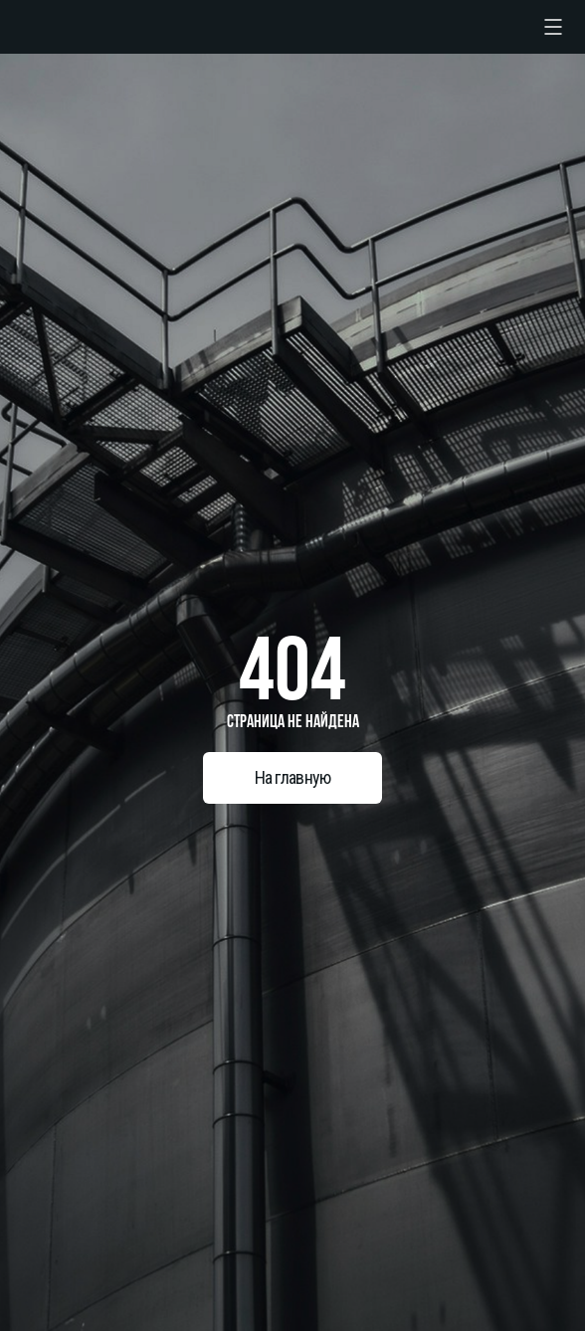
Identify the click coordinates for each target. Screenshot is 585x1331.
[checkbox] (553, 27)
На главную (293, 777)
